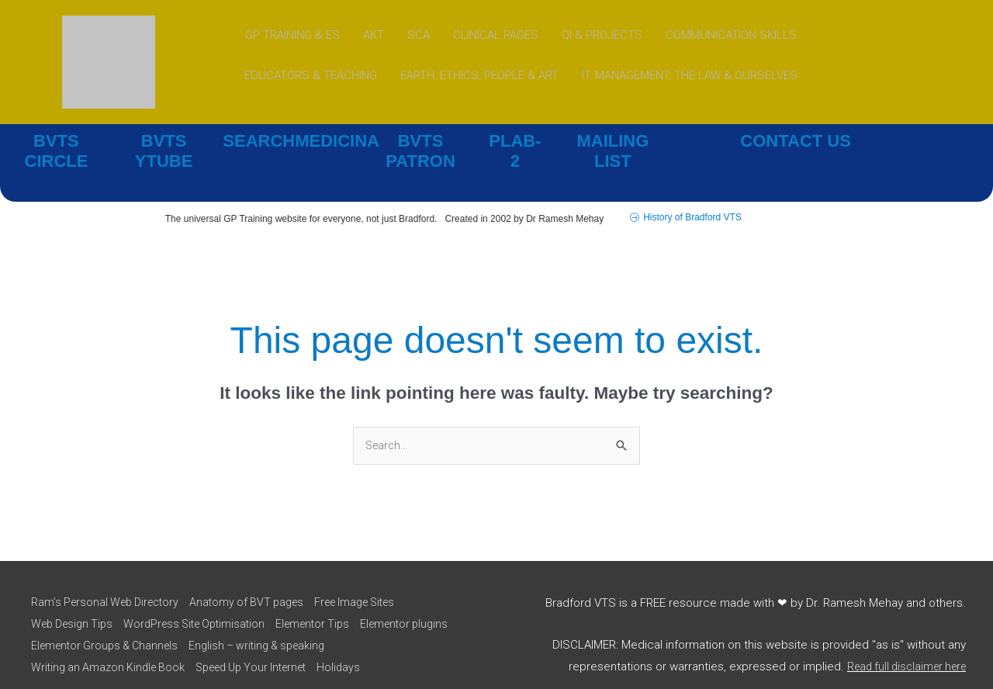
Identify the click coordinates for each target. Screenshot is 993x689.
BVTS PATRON (420, 140)
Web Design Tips (71, 603)
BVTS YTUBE (164, 140)
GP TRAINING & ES (292, 35)
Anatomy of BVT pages (256, 582)
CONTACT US (796, 140)
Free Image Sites (373, 582)
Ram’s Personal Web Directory (106, 582)
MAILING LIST (613, 140)
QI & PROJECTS (602, 35)
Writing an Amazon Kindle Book (108, 646)
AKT (373, 35)
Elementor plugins (74, 625)
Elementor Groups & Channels (211, 625)
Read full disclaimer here (901, 646)
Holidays (358, 646)
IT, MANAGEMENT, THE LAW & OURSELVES (690, 75)
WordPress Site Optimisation (203, 603)
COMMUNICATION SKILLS (731, 35)
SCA (418, 35)
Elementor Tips (329, 603)
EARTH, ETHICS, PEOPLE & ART (479, 75)
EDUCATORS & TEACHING (310, 75)
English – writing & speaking (374, 625)
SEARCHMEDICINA (290, 140)
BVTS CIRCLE (56, 140)
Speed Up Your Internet (262, 646)
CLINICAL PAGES (495, 35)
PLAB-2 (515, 140)
